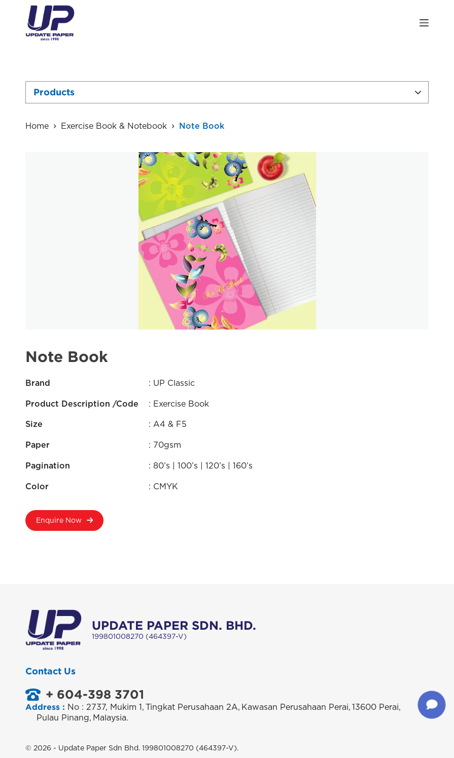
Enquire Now (64, 524)
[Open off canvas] (424, 22)
